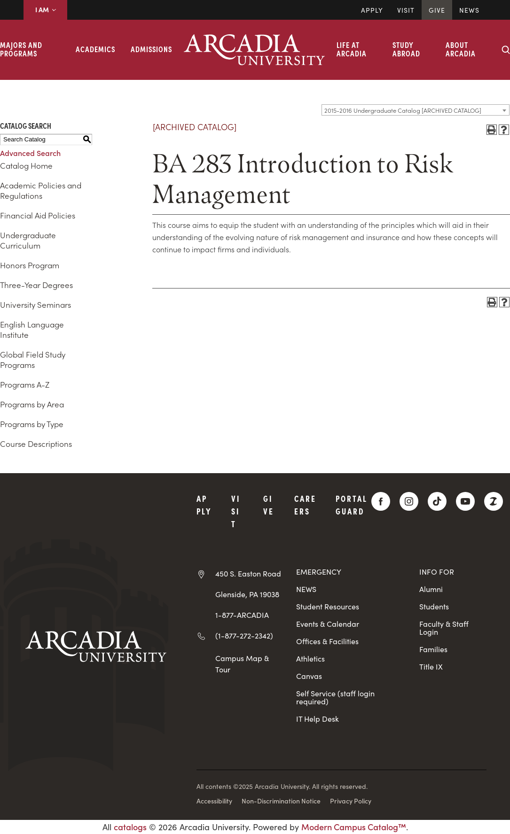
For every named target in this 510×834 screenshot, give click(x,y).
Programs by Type (31, 424)
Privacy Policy (350, 800)
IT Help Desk (317, 719)
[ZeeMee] (493, 501)
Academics (95, 49)
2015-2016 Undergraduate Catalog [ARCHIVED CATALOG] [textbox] (402, 110)
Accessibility (214, 800)
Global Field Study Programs (32, 359)
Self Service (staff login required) (335, 697)
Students (434, 606)
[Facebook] (380, 501)
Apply (372, 10)
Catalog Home (26, 165)
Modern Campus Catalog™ (353, 827)
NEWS (306, 589)
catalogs (130, 827)
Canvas (309, 676)
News (469, 10)
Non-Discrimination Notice (281, 800)
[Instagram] (409, 501)
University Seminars (35, 304)
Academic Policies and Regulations (40, 190)
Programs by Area (32, 404)
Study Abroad (406, 49)
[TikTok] (437, 501)
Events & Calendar (327, 624)
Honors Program (29, 265)
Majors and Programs (21, 49)
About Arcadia (461, 49)
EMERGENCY (318, 572)
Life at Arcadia (352, 49)
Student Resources (327, 606)
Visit (406, 10)
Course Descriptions (36, 443)
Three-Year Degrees (36, 285)
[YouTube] (465, 501)
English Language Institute (32, 329)
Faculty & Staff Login (444, 628)
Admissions (151, 49)
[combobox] (416, 110)
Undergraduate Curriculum (28, 240)
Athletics (310, 659)
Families (433, 649)
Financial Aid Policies (37, 215)
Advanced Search (30, 153)
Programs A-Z (24, 384)
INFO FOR (436, 572)
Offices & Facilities (327, 641)
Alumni (431, 589)
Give (437, 10)
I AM (45, 9)
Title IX (431, 666)
